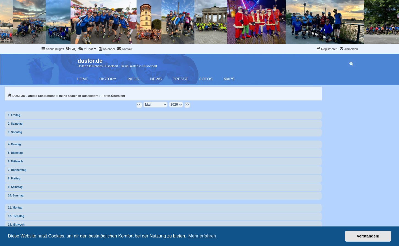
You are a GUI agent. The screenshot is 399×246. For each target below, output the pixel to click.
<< (139, 104)
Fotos (205, 79)
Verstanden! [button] (368, 236)
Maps (228, 79)
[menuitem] (70, 49)
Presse (180, 79)
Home (82, 79)
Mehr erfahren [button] (202, 236)
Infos (133, 79)
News (156, 79)
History (107, 79)
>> (187, 104)
